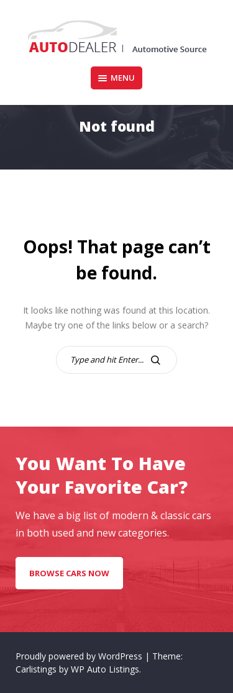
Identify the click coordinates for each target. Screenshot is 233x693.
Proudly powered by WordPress (80, 656)
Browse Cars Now (69, 573)
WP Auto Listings (105, 669)
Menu (116, 77)
